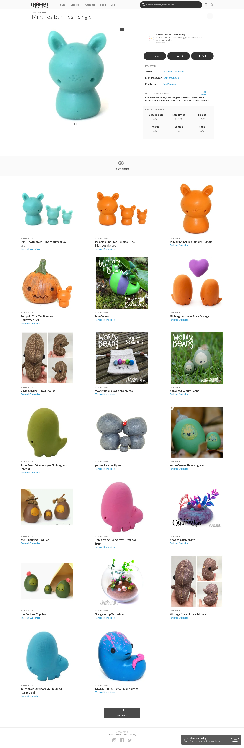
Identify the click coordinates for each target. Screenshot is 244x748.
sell (202, 56)
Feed (103, 4)
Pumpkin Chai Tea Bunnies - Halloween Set (38, 318)
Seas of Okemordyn (182, 540)
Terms (125, 734)
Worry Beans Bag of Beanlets (114, 391)
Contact (117, 734)
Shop (63, 4)
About (110, 734)
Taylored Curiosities (30, 248)
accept (235, 739)
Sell (113, 4)
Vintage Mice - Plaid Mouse (38, 391)
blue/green (102, 316)
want (178, 56)
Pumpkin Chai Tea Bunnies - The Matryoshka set (115, 243)
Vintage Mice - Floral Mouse (188, 614)
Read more (203, 93)
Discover (75, 4)
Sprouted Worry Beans (184, 391)
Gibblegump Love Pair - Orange (189, 316)
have (154, 56)
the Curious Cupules (33, 614)
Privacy (133, 734)
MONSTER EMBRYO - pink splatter (117, 689)
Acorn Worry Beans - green (187, 465)
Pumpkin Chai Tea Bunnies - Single (191, 242)
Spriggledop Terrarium (109, 614)
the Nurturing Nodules (35, 540)
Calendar (90, 4)
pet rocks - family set (108, 465)
